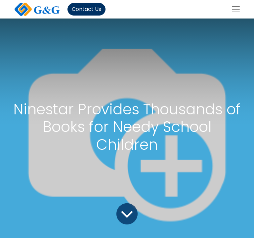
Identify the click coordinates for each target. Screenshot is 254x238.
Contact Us (86, 9)
